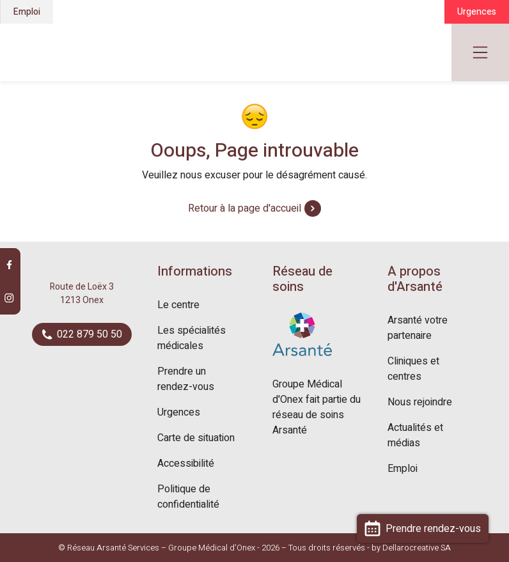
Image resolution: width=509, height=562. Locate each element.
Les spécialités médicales (191, 338)
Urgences (476, 12)
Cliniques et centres (413, 369)
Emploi (26, 12)
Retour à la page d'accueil (254, 208)
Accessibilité (185, 463)
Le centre (178, 305)
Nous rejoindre (420, 402)
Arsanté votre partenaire (418, 328)
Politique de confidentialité (188, 496)
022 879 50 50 (82, 334)
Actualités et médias (415, 435)
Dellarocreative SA (416, 548)
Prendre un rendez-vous (185, 379)
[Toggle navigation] (480, 52)
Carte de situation (196, 438)
